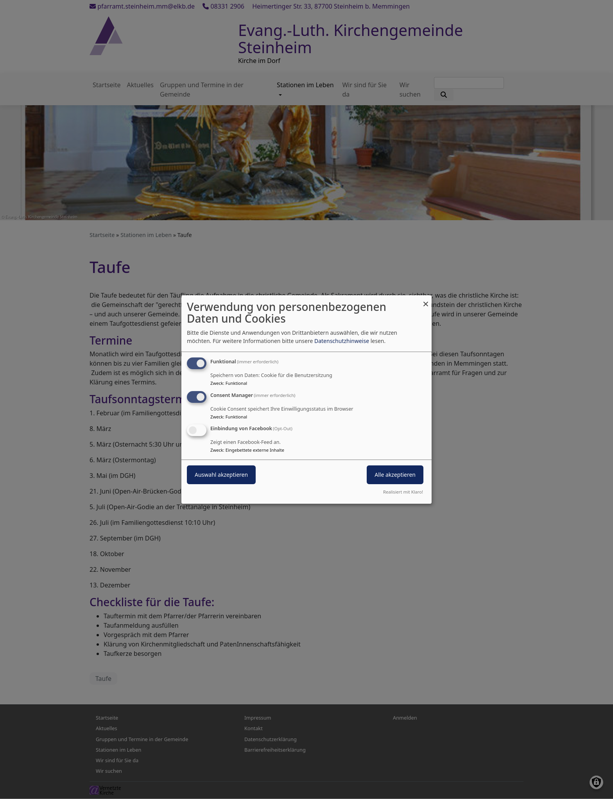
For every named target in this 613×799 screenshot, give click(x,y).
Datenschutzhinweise (341, 341)
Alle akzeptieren (395, 475)
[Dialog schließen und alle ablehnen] (426, 300)
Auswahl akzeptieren (221, 475)
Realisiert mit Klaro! (403, 492)
